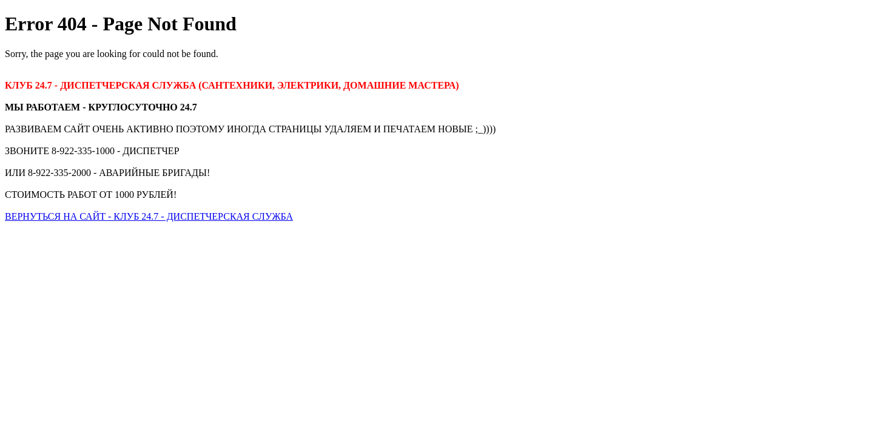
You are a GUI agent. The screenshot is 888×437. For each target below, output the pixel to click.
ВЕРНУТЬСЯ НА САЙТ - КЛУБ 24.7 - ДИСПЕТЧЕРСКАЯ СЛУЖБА (149, 216)
